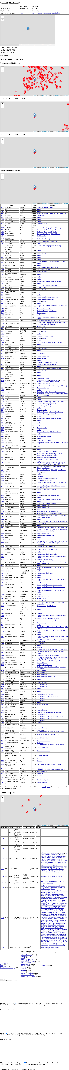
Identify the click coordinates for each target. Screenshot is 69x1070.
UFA (2, 712)
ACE (2, 559)
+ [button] (2, 17)
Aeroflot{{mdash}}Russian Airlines (47, 639)
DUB (2, 480)
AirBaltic (39, 618)
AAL (2, 537)
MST (2, 390)
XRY (2, 328)
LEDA (3, 882)
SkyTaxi (43, 925)
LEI (2, 255)
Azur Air (39, 661)
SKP (2, 505)
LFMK (3, 947)
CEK (2, 718)
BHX (2, 443)
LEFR (2, 838)
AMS (2, 440)
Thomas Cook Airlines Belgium (46, 381)
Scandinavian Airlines (43, 531)
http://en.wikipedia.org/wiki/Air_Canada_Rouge (50, 731)
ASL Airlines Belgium (43, 378)
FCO (2, 318)
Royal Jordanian (41, 670)
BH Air (53, 854)
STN (2, 416)
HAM (2, 483)
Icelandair (39, 649)
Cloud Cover (11, 1003)
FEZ (2, 370)
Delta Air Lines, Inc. (56, 734)
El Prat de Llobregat (26, 955)
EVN (2, 682)
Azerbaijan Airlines (42, 704)
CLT (2, 751)
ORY (2, 309)
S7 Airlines (45, 661)
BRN (2, 287)
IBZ (2, 213)
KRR (2, 655)
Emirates (39, 722)
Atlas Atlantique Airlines (47, 947)
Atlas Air (39, 775)
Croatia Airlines (41, 436)
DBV (2, 451)
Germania (62, 914)
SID (2, 691)
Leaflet (21, 44)
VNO (2, 603)
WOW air (65, 649)
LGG (2, 378)
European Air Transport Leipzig (46, 459)
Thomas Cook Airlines (57, 869)
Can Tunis (44, 965)
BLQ (2, 313)
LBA (2, 478)
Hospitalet (23, 967)
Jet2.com (39, 466)
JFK (2, 734)
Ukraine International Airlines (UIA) (57, 627)
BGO (2, 580)
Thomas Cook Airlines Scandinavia (56, 935)
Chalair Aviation (41, 236)
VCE (2, 348)
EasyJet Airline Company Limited (46, 227)
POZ (2, 513)
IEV (2, 625)
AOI (2, 350)
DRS (2, 474)
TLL (2, 634)
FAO (2, 360)
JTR (2, 575)
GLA (2, 523)
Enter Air (39, 541)
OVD (2, 277)
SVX (2, 716)
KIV (2, 596)
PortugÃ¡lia (40, 362)
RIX (2, 618)
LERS (2, 869)
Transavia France (42, 309)
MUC (2, 386)
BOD (2, 227)
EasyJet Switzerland (42, 261)
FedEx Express (60, 322)
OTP (2, 562)
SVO (2, 658)
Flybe (52, 887)
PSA (2, 283)
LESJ (2, 918)
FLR (2, 295)
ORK (2, 476)
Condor (63, 906)
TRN (2, 253)
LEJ (2, 459)
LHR (2, 406)
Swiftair (50, 232)
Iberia (45, 232)
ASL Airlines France (46, 891)
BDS (2, 449)
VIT (2, 225)
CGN (2, 401)
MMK (2, 684)
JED (2, 707)
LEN (2, 267)
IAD (2, 747)
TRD (2, 631)
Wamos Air (45, 637)
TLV (2, 667)
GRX (2, 271)
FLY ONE (47, 596)
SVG (2, 557)
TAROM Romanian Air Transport (51, 561)
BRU (2, 381)
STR (2, 364)
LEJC (2, 842)
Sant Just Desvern (25, 964)
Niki (55, 464)
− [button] (2, 20)
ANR (2, 395)
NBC (2, 698)
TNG (2, 342)
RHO (2, 613)
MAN (2, 467)
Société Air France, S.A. (43, 324)
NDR (2, 311)
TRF (2, 573)
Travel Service (48, 455)
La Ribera (23, 970)
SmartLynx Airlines (56, 859)
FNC (2, 552)
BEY (2, 665)
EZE (2, 780)
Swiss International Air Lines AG (58, 261)
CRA (2, 533)
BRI (2, 434)
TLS (2, 209)
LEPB (2, 848)
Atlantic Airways (41, 623)
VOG (2, 674)
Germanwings (47, 364)
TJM (2, 720)
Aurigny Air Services (43, 356)
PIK (2, 509)
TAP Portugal (48, 362)
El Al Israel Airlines (53, 667)
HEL (2, 637)
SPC (2, 609)
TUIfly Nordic (61, 932)
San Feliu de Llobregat (27, 973)
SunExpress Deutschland (48, 928)
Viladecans (3, 963)
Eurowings (40, 364)
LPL (2, 470)
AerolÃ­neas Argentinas (43, 780)
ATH (2, 549)
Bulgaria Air (40, 527)
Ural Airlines (52, 661)
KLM (38, 440)
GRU (2, 764)
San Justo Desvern (26, 962)
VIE (2, 462)
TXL (2, 489)
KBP (2, 627)
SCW (2, 700)
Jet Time (48, 917)
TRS (2, 375)
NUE (2, 408)
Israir (61, 667)
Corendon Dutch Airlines (58, 856)
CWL (2, 426)
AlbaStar (55, 866)
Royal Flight (61, 639)
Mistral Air (44, 918)
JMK (2, 571)
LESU (2, 876)
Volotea (53, 889)
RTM (2, 428)
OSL (2, 587)
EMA (2, 446)
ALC (2, 223)
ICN (2, 773)
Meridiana (64, 917)
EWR (2, 738)
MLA (2, 438)
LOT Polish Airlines (48, 541)
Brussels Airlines (54, 380)
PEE (2, 714)
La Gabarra (24, 956)
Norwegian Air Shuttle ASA (44, 230)
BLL (2, 521)
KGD (2, 565)
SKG (2, 525)
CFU (2, 492)
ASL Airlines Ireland (46, 866)
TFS (2, 600)
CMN (2, 432)
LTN (2, 418)
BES (2, 344)
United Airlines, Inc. (42, 738)
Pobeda (43, 859)
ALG (2, 239)
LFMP (2, 887)
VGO (2, 336)
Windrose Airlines (42, 628)
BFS (2, 503)
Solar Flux (38, 1003)
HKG (2, 777)
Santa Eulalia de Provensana (28, 976)
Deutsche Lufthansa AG (43, 383)
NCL (2, 499)
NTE (2, 279)
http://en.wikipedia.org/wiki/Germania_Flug (53, 945)
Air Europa (40, 207)
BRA (57, 854)
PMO (2, 366)
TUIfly (55, 932)
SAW (2, 606)
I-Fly (59, 651)
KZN (2, 694)
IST (2, 598)
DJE (2, 397)
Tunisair (39, 326)
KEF (2, 649)
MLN (2, 297)
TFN (2, 591)
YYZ (2, 743)
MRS (2, 219)
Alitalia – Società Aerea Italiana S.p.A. (47, 241)
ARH (2, 686)
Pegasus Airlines (41, 606)
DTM (2, 430)
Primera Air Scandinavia (60, 521)
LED (2, 640)
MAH (2, 207)
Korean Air (40, 773)
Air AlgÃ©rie (41, 239)
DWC (2, 725)
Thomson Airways (46, 864)
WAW (2, 543)
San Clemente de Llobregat (7, 968)
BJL (2, 688)
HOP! (56, 887)
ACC (2, 702)
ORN (2, 269)
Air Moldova (40, 596)
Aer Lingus (40, 476)
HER (2, 577)
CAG (2, 259)
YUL (2, 731)
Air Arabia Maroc (42, 311)
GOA (2, 265)
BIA (2, 257)
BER (2, 486)
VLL (2, 247)
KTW (2, 511)
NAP (2, 368)
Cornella (23, 958)
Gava (1, 965)
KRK (2, 519)
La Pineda (3, 966)
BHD (2, 501)
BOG (2, 761)
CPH (2, 530)
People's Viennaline (46, 921)
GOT (2, 554)
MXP (2, 281)
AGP (2, 289)
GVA (2, 262)
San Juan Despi (25, 965)
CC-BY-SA (43, 44)
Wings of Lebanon (47, 665)
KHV (2, 771)
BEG (2, 497)
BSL (2, 306)
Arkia (45, 667)
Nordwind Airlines (42, 353)
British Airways (41, 392)
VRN (2, 315)
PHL (2, 741)
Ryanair (46, 207)
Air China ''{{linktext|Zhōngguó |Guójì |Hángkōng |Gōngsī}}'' (51, 461)
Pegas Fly (40, 658)
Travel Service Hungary (56, 938)
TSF (2, 346)
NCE (2, 234)
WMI (2, 539)
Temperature (20, 1003)
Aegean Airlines (41, 549)
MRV (2, 672)
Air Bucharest (48, 897)
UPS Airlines (40, 215)
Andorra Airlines (52, 876)
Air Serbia (61, 898)
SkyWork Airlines (42, 287)
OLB (2, 250)
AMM (2, 670)
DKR (2, 679)
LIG (2, 236)
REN (2, 710)
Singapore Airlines (56, 764)
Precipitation (29, 1003)
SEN (2, 403)
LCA (2, 645)
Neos (59, 918)
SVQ (2, 301)
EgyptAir (39, 647)
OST (2, 388)
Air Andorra (44, 876)
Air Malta (61, 853)
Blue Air (39, 561)
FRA (2, 383)
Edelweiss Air (44, 912)
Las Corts (23, 972)
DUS (2, 412)
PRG (2, 454)
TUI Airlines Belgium (43, 388)
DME (2, 661)
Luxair (39, 358)
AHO (2, 241)
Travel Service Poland (43, 513)
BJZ (2, 299)
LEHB (2, 832)
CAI (2, 647)
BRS (2, 414)
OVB (2, 728)
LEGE (2, 858)
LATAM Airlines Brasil (43, 764)
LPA (2, 585)
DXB (2, 722)
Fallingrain (52, 44)
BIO (2, 230)
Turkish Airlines (41, 598)
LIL (2, 372)
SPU (2, 420)
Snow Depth (47, 1003)
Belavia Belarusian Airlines (44, 620)
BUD (2, 495)
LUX (2, 358)
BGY (2, 292)
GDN (2, 546)
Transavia (39, 410)
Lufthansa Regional (56, 386)
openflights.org (46, 787)
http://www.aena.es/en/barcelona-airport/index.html (46, 13)
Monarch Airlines (42, 393)
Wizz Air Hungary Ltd (60, 213)
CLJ (2, 535)
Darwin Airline (59, 908)
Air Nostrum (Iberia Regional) (45, 267)
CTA (2, 423)
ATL (2, 755)
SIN (2, 782)
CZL (2, 274)
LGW (2, 392)
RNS (2, 303)
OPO (2, 338)
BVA (2, 340)
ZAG (2, 436)
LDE (2, 211)
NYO (2, 594)
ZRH (2, 320)
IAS (2, 583)
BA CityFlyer (40, 515)
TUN (2, 326)
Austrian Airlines (42, 464)
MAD (2, 232)
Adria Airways (45, 853)
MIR (2, 353)
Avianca (39, 761)
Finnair (46, 636)
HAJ (2, 457)
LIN (2, 285)
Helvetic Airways (54, 915)
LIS (2, 362)
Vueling (51, 207)
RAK (2, 472)
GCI (2, 356)
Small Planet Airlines (48, 602)
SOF (2, 527)
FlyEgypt (53, 914)
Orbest (57, 867)
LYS (2, 245)
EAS (2, 221)
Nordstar (43, 920)
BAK (2, 704)
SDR (2, 243)
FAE (2, 623)
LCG (2, 334)
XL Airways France (54, 943)
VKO (2, 652)
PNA (2, 217)
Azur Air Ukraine (42, 627)
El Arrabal (23, 968)
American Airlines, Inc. (43, 734)
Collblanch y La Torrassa (27, 975)
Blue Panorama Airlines (49, 905)
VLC (2, 215)
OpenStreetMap (31, 44)
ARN (2, 616)
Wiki (21, 13)
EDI (2, 516)
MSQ (2, 620)
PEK (2, 769)
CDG (2, 323)
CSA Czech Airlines (52, 453)
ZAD (2, 399)
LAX (2, 775)
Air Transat (40, 730)
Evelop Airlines (51, 857)
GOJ (2, 676)
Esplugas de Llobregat (27, 959)
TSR (2, 507)
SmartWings (40, 455)
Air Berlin (40, 412)
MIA (2, 759)
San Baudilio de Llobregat (28, 961)
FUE (2, 568)
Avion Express (62, 866)
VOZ (2, 663)
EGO (2, 643)
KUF (2, 696)
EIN (2, 410)
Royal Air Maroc (52, 342)
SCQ (2, 331)
